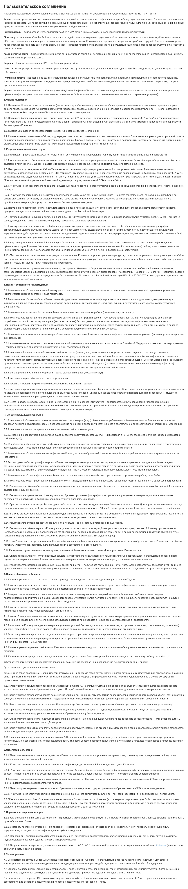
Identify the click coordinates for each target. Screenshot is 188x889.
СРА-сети (161, 845)
